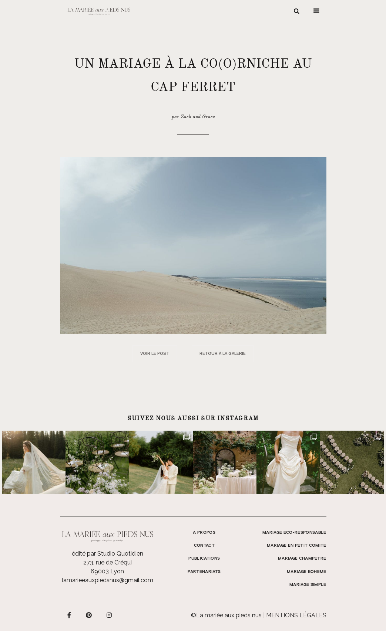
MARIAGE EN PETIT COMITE (296, 545)
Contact (204, 545)
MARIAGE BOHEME (306, 571)
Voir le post (154, 353)
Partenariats (204, 571)
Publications (204, 558)
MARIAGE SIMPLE (307, 584)
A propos (204, 532)
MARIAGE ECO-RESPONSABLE (294, 532)
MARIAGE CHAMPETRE (302, 558)
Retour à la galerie (222, 353)
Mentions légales (296, 615)
